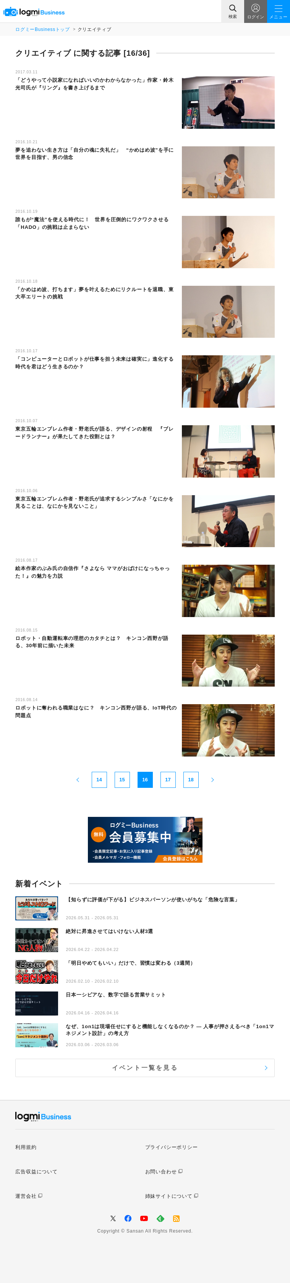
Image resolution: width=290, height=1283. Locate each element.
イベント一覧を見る (145, 1067)
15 (122, 779)
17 (167, 779)
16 (144, 779)
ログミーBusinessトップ (42, 29)
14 (99, 779)
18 (190, 779)
